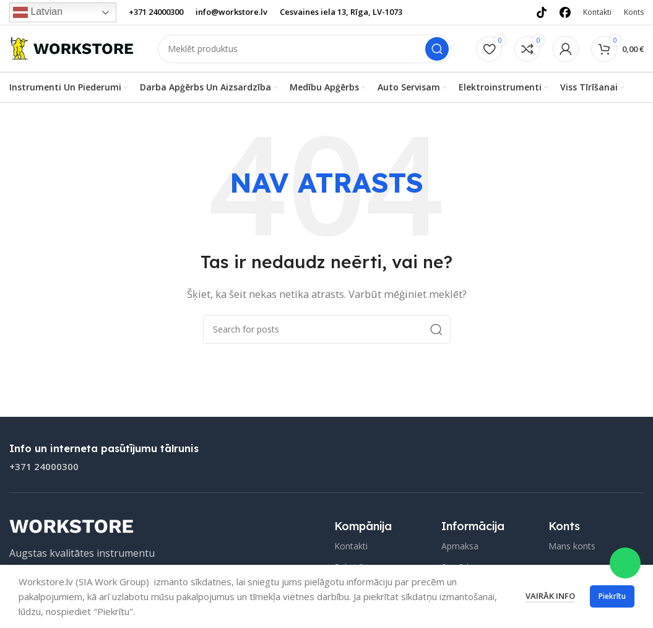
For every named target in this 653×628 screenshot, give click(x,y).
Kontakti (351, 546)
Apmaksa (459, 546)
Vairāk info (550, 595)
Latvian (38, 12)
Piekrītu (612, 596)
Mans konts (571, 546)
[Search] (304, 50)
